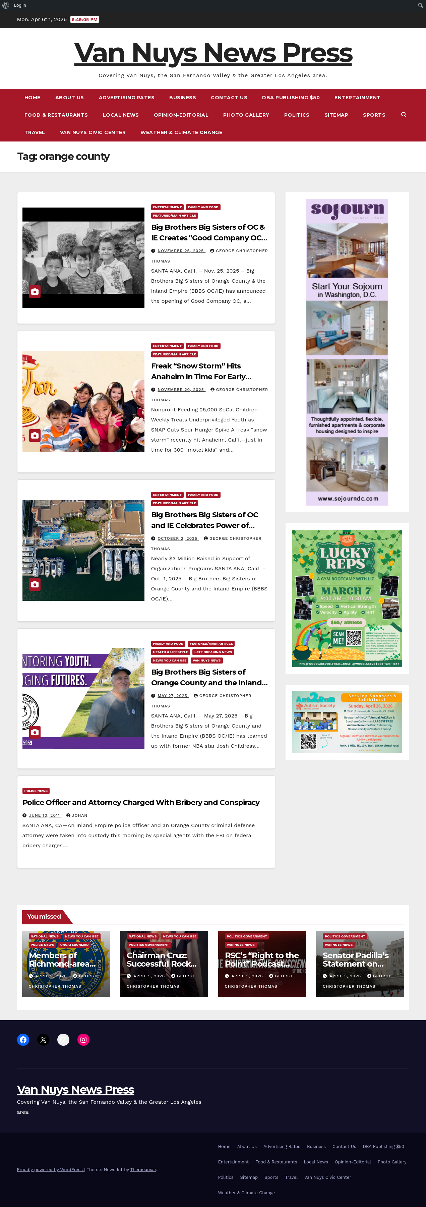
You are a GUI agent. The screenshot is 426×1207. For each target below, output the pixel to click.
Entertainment (357, 98)
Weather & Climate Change (181, 132)
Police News (36, 791)
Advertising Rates (127, 98)
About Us (69, 98)
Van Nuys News (207, 660)
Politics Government (149, 944)
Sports (374, 115)
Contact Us (229, 98)
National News (45, 936)
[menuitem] (6, 5)
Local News (121, 115)
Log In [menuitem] (20, 5)
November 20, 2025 (181, 389)
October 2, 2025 (178, 538)
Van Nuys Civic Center (93, 132)
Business (182, 98)
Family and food (203, 207)
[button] (404, 115)
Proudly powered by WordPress (50, 1169)
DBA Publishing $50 (291, 98)
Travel (34, 132)
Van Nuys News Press (213, 52)
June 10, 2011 (45, 815)
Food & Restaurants (56, 115)
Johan (77, 815)
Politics (297, 115)
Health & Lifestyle (170, 652)
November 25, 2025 (181, 250)
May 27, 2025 (173, 695)
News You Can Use (170, 660)
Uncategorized (74, 944)
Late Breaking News (213, 652)
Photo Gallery (246, 115)
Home (32, 98)
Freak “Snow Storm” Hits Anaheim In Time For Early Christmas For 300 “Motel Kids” (207, 376)
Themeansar (143, 1169)
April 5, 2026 (51, 976)
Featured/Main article (174, 215)
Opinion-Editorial (181, 115)
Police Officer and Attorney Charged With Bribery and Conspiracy (141, 802)
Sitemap (336, 115)
